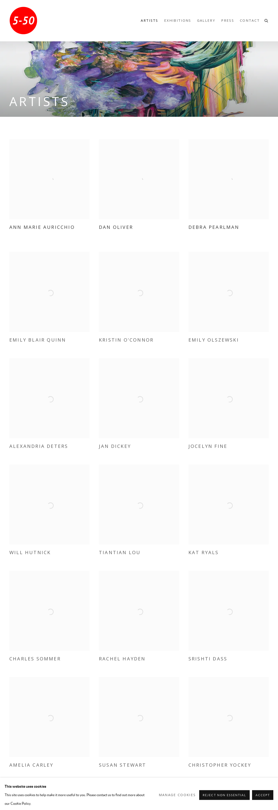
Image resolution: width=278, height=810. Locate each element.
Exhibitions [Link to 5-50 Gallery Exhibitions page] (177, 20)
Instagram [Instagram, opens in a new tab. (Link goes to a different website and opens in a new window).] (235, 795)
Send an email (265, 795)
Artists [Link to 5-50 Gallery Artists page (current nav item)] (149, 20)
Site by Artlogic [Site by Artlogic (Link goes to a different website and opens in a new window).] (87, 804)
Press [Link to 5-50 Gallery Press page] (227, 20)
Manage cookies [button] (25, 796)
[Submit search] (266, 20)
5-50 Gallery (23, 21)
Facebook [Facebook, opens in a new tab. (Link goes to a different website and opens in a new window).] (225, 795)
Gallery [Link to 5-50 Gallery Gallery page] (206, 20)
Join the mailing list (255, 795)
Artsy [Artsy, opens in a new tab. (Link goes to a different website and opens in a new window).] (245, 795)
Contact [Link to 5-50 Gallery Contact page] (250, 20)
